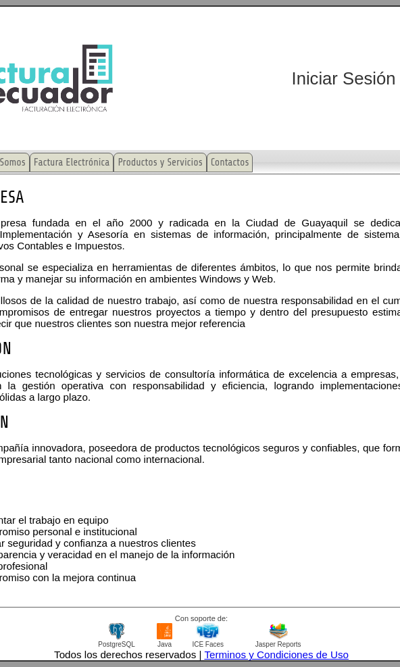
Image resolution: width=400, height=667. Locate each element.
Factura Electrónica (72, 162)
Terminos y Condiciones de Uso (276, 654)
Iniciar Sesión (344, 78)
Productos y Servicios (160, 162)
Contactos (230, 162)
